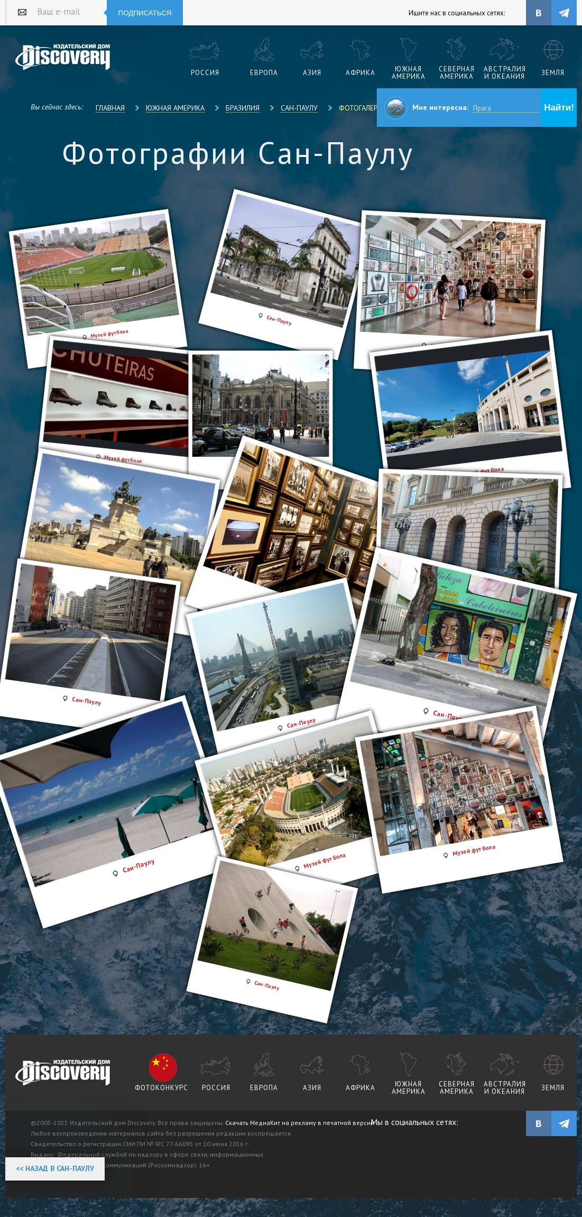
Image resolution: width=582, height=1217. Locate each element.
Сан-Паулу (299, 108)
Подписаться (145, 13)
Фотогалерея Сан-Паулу (382, 108)
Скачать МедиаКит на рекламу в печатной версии (299, 1123)
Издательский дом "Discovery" (63, 57)
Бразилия (243, 108)
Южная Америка (175, 108)
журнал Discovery (63, 1073)
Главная (110, 108)
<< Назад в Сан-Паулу (55, 1168)
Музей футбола (473, 849)
